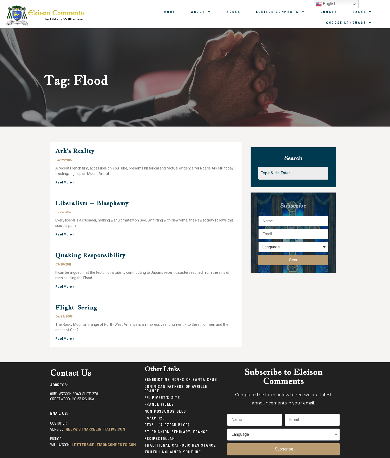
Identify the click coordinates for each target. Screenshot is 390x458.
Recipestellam (160, 438)
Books (234, 11)
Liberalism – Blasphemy (92, 203)
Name (263, 214)
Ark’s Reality (74, 151)
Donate (328, 11)
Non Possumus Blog (165, 411)
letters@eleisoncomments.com (104, 444)
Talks (362, 11)
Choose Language (349, 22)
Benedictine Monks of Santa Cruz (181, 379)
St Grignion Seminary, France (176, 432)
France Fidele (159, 404)
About (201, 11)
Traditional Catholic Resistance (180, 445)
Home (170, 11)
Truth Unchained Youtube (173, 452)
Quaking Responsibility (90, 255)
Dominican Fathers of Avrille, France (176, 388)
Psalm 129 (154, 418)
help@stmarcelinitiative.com (95, 428)
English (326, 4)
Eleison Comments (280, 11)
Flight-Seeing (76, 307)
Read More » (64, 182)
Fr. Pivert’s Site (162, 397)
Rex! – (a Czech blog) (167, 425)
